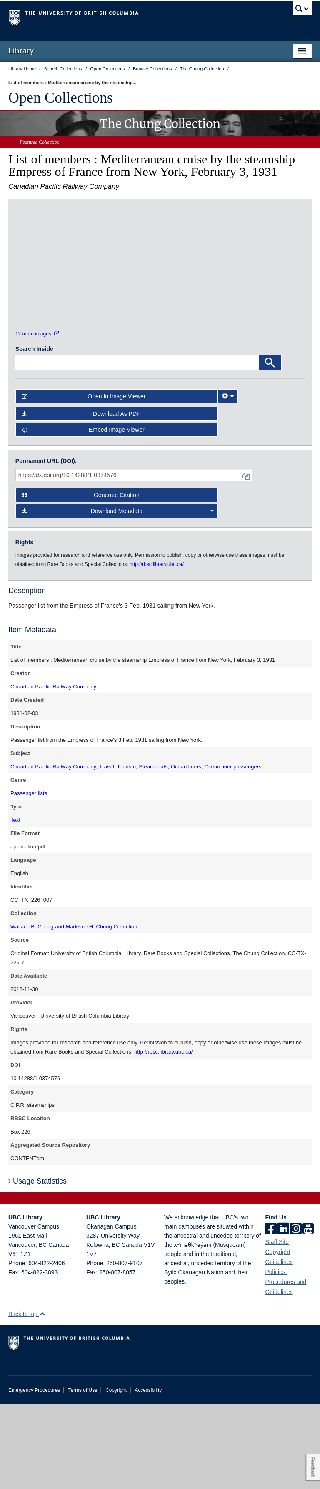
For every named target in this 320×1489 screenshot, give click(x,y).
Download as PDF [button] (81, 498)
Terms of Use (83, 1475)
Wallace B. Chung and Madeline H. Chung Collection (73, 1011)
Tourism (126, 851)
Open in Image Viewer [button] (84, 480)
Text (15, 904)
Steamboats (153, 851)
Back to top (26, 1398)
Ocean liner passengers (232, 851)
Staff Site (277, 1326)
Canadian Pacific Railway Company (53, 771)
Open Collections (60, 97)
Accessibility (148, 1475)
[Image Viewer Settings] (228, 480)
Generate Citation (81, 579)
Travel (106, 851)
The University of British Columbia (137, 17)
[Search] (270, 446)
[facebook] (271, 1313)
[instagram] (296, 1313)
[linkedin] (283, 1313)
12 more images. (37, 418)
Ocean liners (186, 851)
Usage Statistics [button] (37, 1265)
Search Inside (34, 433)
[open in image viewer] (52, 257)
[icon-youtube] (308, 1313)
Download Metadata (118, 595)
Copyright (116, 1475)
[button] (42, 1398)
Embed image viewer (83, 514)
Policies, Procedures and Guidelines (285, 1366)
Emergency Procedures (34, 1475)
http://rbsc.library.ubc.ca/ (163, 1136)
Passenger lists (28, 878)
